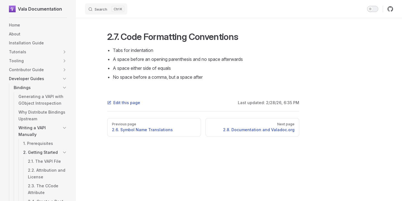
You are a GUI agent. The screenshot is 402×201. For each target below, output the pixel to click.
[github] (390, 9)
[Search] (106, 9)
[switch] (372, 9)
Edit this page (123, 102)
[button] (64, 51)
